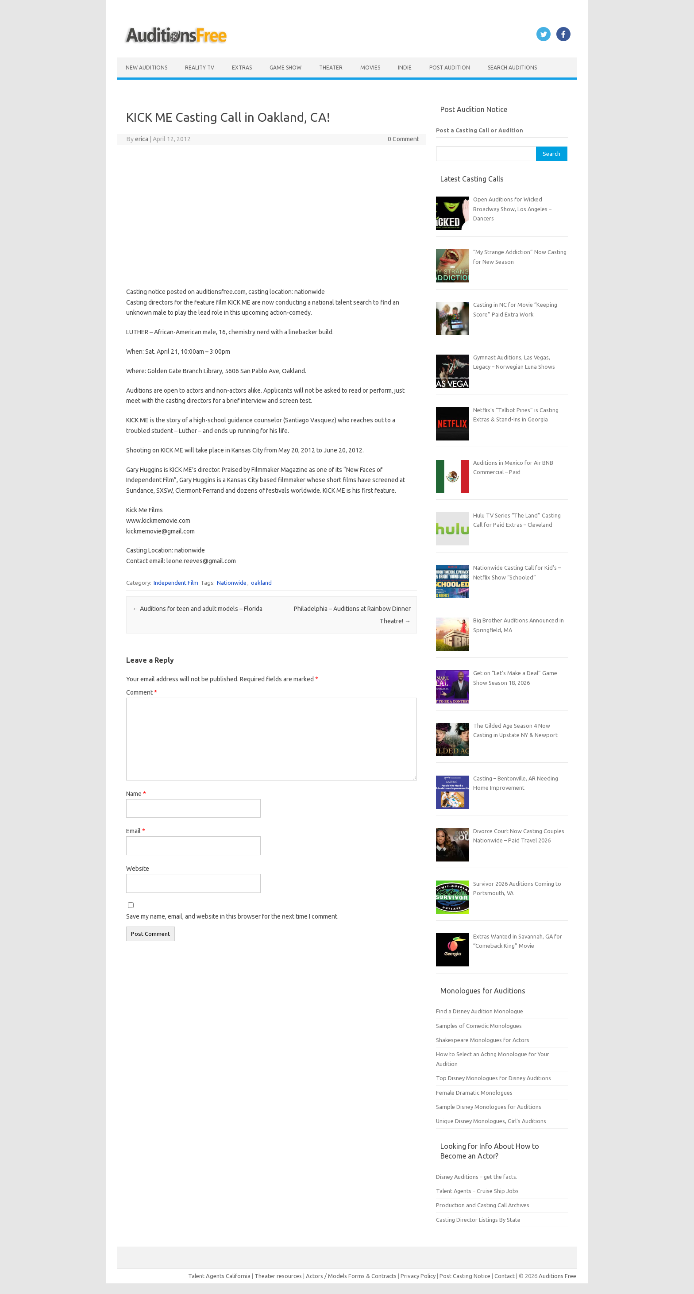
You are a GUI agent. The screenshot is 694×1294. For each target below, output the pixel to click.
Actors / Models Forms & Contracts (351, 1276)
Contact (505, 1276)
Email (135, 830)
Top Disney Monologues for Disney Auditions (493, 1078)
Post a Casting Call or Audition (479, 130)
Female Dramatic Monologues (474, 1092)
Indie (405, 67)
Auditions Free (557, 1276)
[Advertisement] (271, 216)
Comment (141, 692)
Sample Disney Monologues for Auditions (488, 1107)
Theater (331, 67)
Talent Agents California (219, 1276)
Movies (370, 67)
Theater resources (278, 1276)
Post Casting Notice (465, 1276)
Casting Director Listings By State (478, 1220)
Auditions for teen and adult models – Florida (197, 608)
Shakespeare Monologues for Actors (482, 1040)
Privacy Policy (419, 1276)
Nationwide (232, 582)
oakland (261, 582)
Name (136, 793)
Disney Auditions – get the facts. (476, 1177)
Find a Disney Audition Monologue (479, 1011)
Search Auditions (512, 67)
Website (137, 868)
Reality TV (199, 67)
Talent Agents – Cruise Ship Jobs (477, 1191)
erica (141, 139)
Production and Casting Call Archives (482, 1205)
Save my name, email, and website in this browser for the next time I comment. (232, 916)
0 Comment (403, 139)
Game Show (285, 67)
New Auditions (146, 67)
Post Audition (449, 67)
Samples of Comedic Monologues (479, 1026)
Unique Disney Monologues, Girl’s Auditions (491, 1121)
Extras (242, 67)
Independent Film (176, 582)
